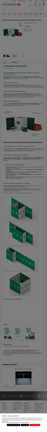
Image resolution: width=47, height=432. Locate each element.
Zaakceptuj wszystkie (35, 425)
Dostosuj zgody (25, 425)
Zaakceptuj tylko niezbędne (13, 425)
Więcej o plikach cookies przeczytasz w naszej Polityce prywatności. (15, 422)
